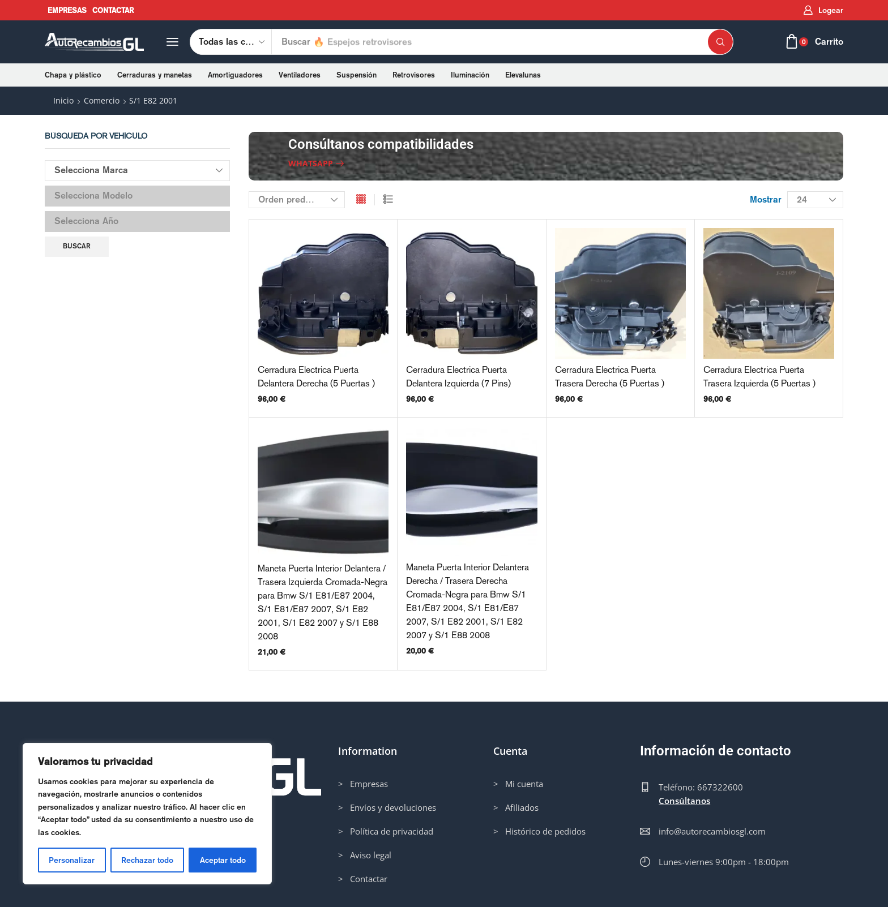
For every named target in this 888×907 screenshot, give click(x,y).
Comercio (101, 100)
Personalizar (72, 860)
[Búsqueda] (720, 41)
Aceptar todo (223, 860)
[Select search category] (231, 41)
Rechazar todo (147, 860)
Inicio (63, 100)
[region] (147, 813)
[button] (823, 10)
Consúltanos (684, 800)
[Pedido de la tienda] (297, 199)
